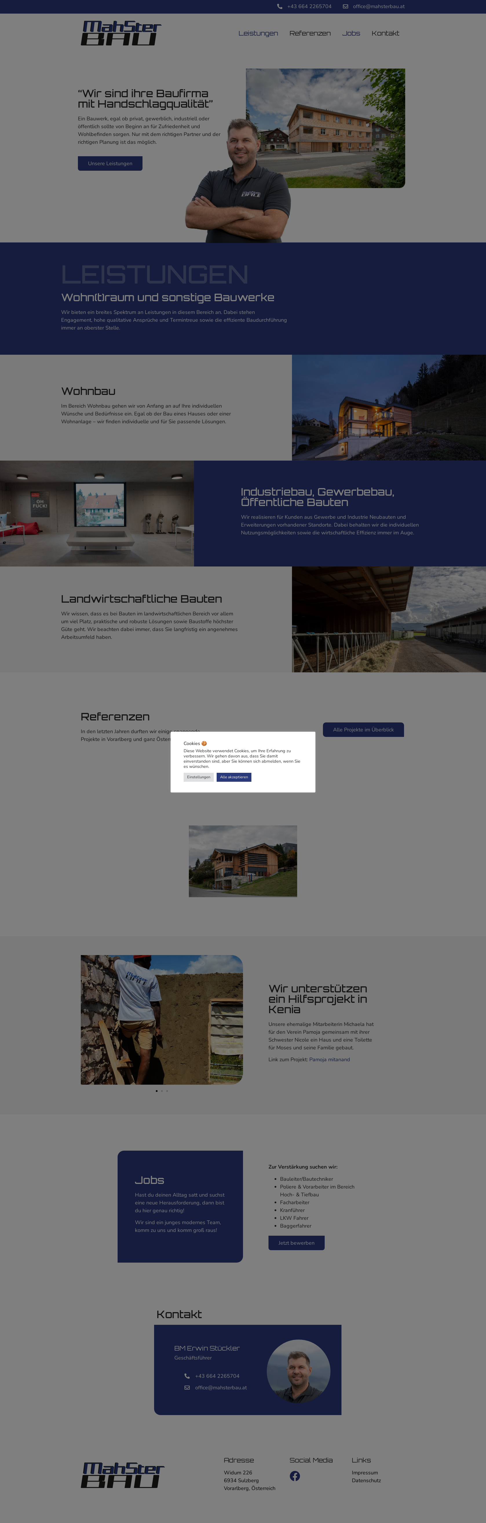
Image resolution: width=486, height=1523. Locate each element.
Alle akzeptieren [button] (234, 777)
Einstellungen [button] (198, 777)
